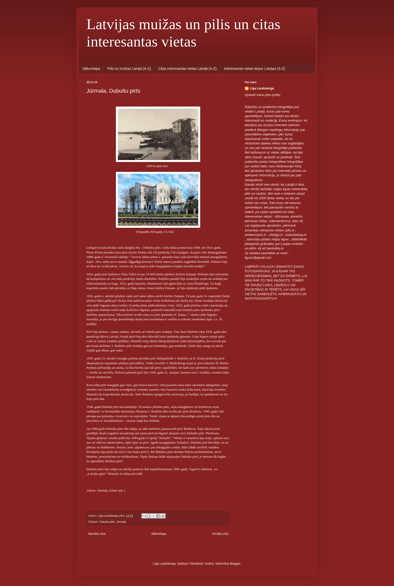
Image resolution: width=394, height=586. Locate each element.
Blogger (235, 563)
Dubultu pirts (107, 521)
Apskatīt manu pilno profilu (262, 95)
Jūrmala (121, 521)
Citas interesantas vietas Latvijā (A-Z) (187, 69)
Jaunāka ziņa (97, 534)
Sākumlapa (91, 69)
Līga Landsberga (262, 88)
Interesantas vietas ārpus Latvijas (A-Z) (254, 69)
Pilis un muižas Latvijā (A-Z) (129, 69)
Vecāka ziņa (220, 534)
